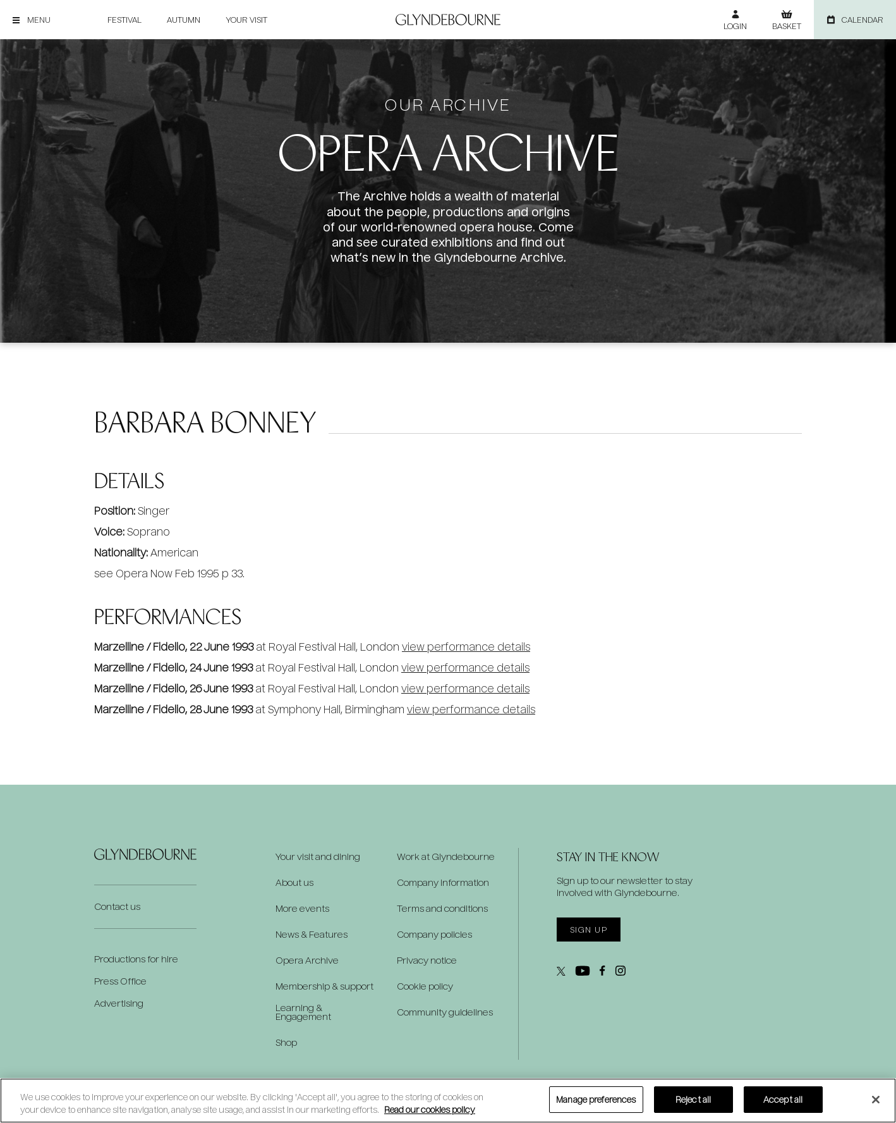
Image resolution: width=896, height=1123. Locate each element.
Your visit (246, 20)
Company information (443, 882)
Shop (286, 1042)
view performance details (466, 646)
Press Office (120, 981)
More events (302, 908)
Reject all (693, 1099)
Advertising (118, 1003)
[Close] (876, 1100)
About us (294, 882)
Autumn (183, 20)
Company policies (434, 934)
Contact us (117, 906)
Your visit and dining (317, 856)
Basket (786, 26)
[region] (448, 1100)
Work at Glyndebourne (446, 856)
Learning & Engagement (303, 1012)
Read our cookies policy (429, 1109)
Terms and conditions (442, 908)
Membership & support (324, 986)
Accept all (782, 1099)
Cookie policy (425, 986)
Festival (124, 20)
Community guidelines (445, 1012)
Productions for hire (136, 959)
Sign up (588, 929)
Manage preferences (596, 1099)
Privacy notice (427, 960)
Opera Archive (307, 960)
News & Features (311, 934)
